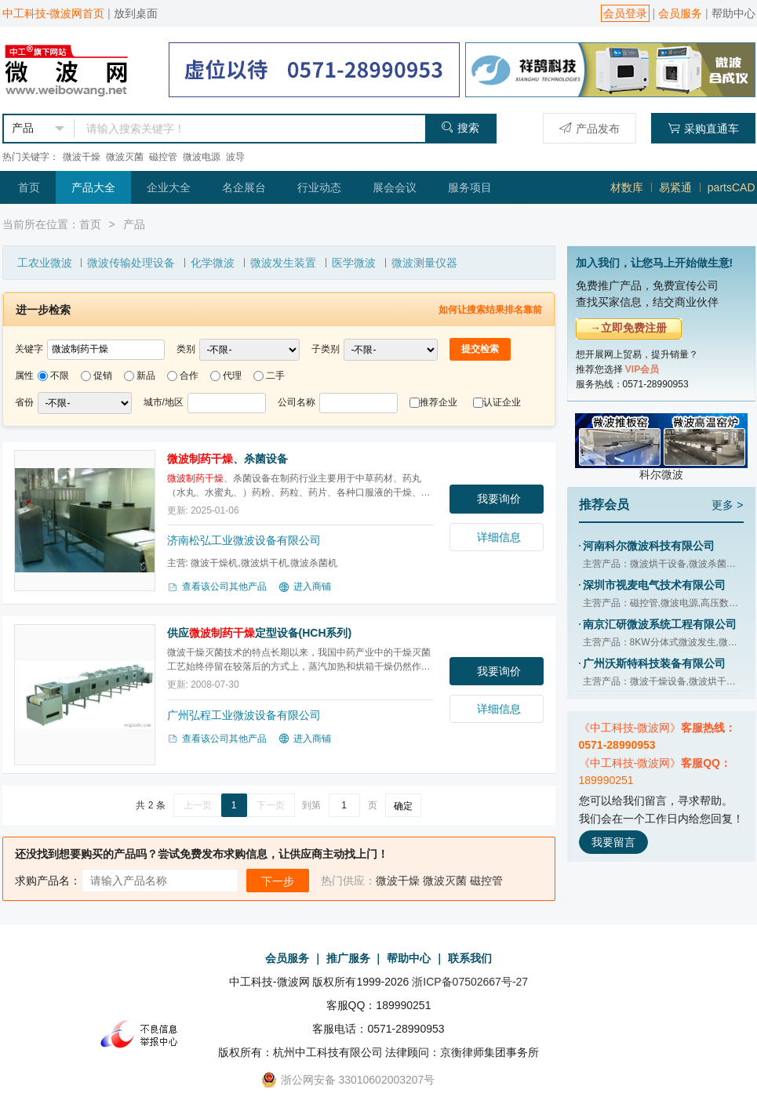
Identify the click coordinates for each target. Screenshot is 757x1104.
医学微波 (354, 262)
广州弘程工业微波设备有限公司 (244, 715)
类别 (186, 348)
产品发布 (589, 128)
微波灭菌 (125, 156)
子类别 (325, 348)
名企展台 (244, 187)
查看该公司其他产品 (217, 587)
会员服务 (680, 13)
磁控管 (163, 156)
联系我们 (470, 958)
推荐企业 (438, 402)
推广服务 (348, 958)
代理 (232, 375)
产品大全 (93, 187)
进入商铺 (304, 587)
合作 (189, 375)
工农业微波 (44, 262)
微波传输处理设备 (131, 262)
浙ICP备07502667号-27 (470, 981)
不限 (59, 375)
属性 (24, 375)
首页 (29, 187)
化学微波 (213, 262)
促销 (102, 375)
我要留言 (613, 842)
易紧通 (675, 187)
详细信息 (499, 537)
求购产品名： (48, 880)
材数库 (626, 187)
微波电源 (201, 156)
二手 (275, 375)
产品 (134, 224)
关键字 (29, 348)
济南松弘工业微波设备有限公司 (244, 540)
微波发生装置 (283, 262)
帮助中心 (733, 13)
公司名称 (296, 402)
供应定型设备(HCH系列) (259, 632)
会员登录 (625, 13)
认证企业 (502, 402)
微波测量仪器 (424, 262)
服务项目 (470, 187)
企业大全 (169, 187)
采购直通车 (703, 128)
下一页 (271, 805)
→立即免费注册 (628, 327)
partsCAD (731, 187)
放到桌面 (136, 13)
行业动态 (319, 187)
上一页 (198, 805)
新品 (145, 375)
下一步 (277, 881)
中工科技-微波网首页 (53, 13)
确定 (403, 806)
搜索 (460, 127)
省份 (24, 402)
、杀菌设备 (227, 458)
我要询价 (499, 498)
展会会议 (395, 187)
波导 (235, 156)
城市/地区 (164, 402)
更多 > (727, 505)
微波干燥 (81, 156)
